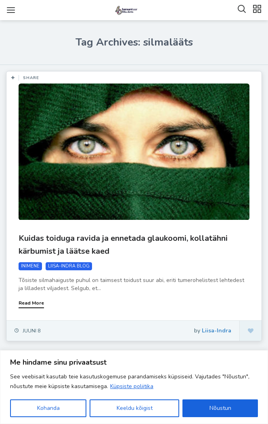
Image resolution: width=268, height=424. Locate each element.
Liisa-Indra (216, 330)
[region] (134, 387)
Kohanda (48, 408)
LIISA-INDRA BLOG (69, 266)
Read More (31, 303)
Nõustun (220, 408)
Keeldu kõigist (135, 408)
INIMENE (30, 266)
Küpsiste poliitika (131, 386)
